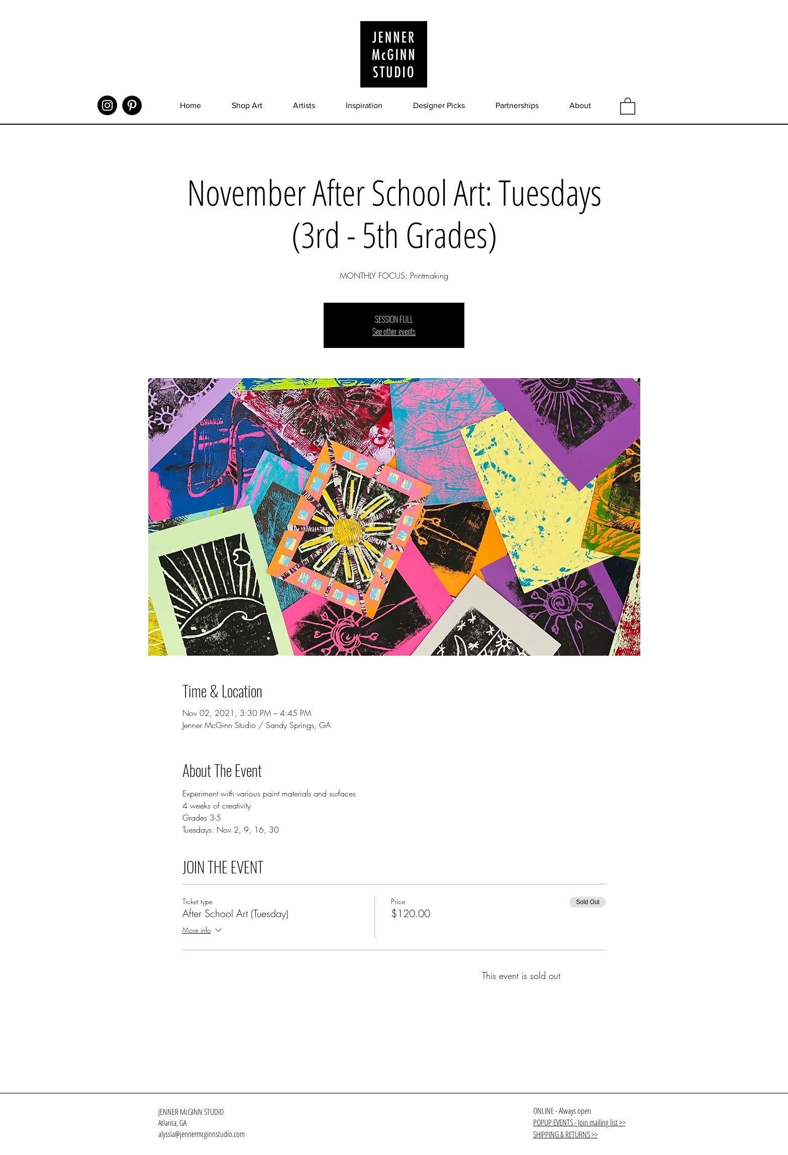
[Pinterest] (132, 105)
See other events (394, 331)
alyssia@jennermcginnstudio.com (201, 1133)
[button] (627, 106)
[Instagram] (107, 105)
